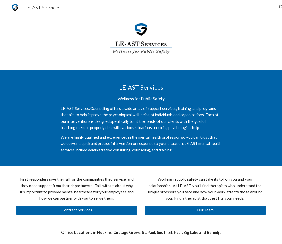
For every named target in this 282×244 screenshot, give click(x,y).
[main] (141, 116)
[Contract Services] (76, 210)
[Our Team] (205, 210)
